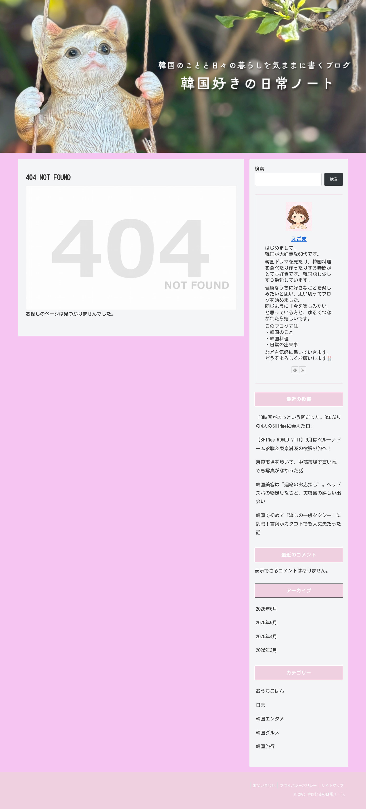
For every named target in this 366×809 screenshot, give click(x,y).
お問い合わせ (262, 785)
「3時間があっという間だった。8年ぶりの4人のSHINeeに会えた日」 (298, 421)
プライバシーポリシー (297, 785)
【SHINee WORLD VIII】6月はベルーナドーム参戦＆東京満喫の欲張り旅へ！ (298, 443)
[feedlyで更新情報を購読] (295, 369)
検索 (259, 168)
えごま (299, 239)
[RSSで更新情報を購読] (302, 369)
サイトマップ (332, 785)
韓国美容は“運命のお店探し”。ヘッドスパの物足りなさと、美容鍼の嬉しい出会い (298, 493)
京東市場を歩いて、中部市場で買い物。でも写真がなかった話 (298, 466)
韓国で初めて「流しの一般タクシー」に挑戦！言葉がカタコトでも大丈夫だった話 (298, 524)
